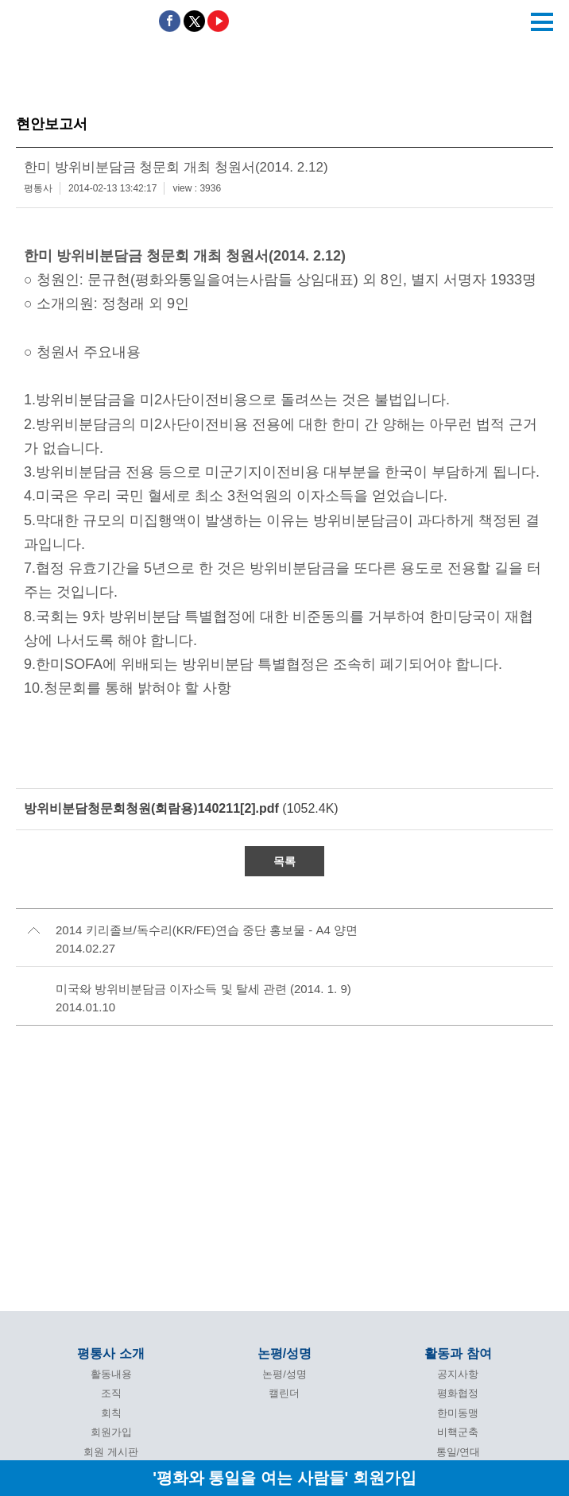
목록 (284, 861)
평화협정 (457, 1393)
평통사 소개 (110, 1353)
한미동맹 (457, 1413)
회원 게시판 (110, 1452)
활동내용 (111, 1374)
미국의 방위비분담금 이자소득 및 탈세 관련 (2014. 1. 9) (203, 988)
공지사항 (457, 1374)
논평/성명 (284, 1353)
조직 (111, 1393)
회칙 (111, 1413)
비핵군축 (457, 1432)
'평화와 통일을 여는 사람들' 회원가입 (284, 1477)
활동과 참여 (457, 1353)
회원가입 (111, 1432)
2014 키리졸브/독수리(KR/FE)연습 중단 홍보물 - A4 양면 (207, 930)
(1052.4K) (181, 808)
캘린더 (284, 1393)
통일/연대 (458, 1452)
